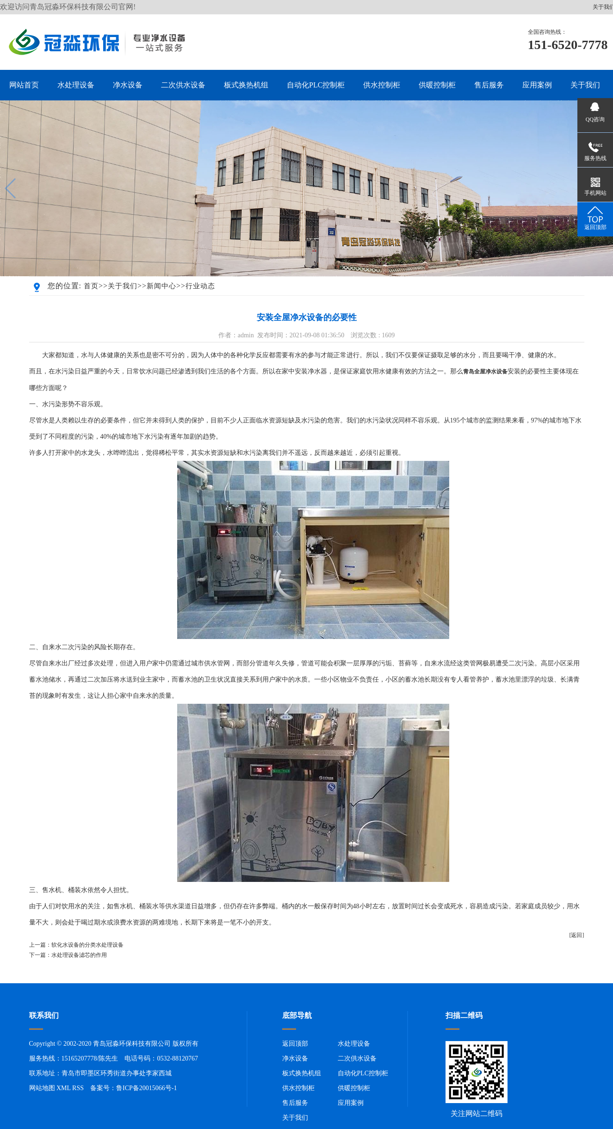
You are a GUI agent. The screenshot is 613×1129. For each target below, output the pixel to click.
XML (63, 1088)
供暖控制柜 (354, 1088)
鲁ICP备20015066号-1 (146, 1088)
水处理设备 (354, 1043)
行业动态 (200, 286)
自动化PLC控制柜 (363, 1073)
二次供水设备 (357, 1058)
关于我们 (122, 286)
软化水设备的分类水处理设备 (87, 945)
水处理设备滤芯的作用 (79, 955)
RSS (78, 1088)
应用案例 (351, 1102)
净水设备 (295, 1058)
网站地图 (42, 1088)
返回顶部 (295, 1043)
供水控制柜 (298, 1088)
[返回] (577, 935)
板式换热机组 (301, 1073)
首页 (91, 286)
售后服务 (295, 1102)
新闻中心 (161, 286)
